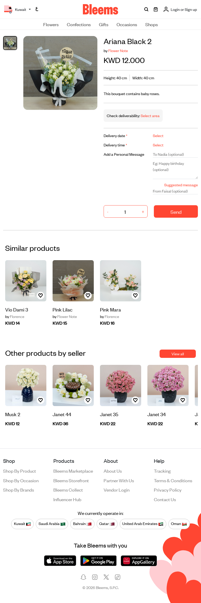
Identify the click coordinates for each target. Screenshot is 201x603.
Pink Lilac (63, 309)
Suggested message (181, 184)
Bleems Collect (68, 489)
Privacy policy (168, 489)
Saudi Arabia (52, 524)
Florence (14, 316)
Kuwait (22, 524)
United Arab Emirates (142, 524)
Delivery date (115, 135)
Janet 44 (62, 414)
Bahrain (82, 524)
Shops (151, 24)
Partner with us (119, 480)
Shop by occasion (21, 480)
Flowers (51, 24)
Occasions (127, 24)
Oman (179, 524)
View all (177, 353)
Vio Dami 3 (16, 309)
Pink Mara (110, 309)
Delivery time (115, 144)
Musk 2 (12, 414)
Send (176, 211)
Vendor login (117, 489)
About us (113, 470)
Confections (79, 24)
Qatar (107, 524)
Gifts (103, 24)
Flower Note (118, 50)
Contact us (165, 499)
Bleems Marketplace (73, 470)
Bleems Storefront (71, 480)
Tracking (162, 470)
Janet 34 (156, 414)
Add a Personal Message (124, 154)
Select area (150, 115)
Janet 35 (109, 414)
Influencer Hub (67, 499)
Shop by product (19, 470)
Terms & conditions (173, 480)
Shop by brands (18, 489)
